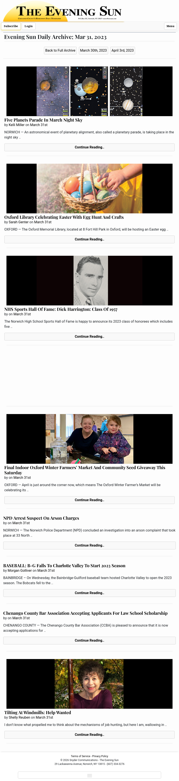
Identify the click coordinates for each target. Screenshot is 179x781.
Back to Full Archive (60, 50)
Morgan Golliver (20, 570)
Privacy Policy (100, 756)
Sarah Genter (18, 222)
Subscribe (11, 26)
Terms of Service (80, 756)
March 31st (39, 125)
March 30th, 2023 (93, 50)
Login (29, 26)
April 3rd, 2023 (123, 50)
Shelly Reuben (19, 717)
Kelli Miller (17, 125)
